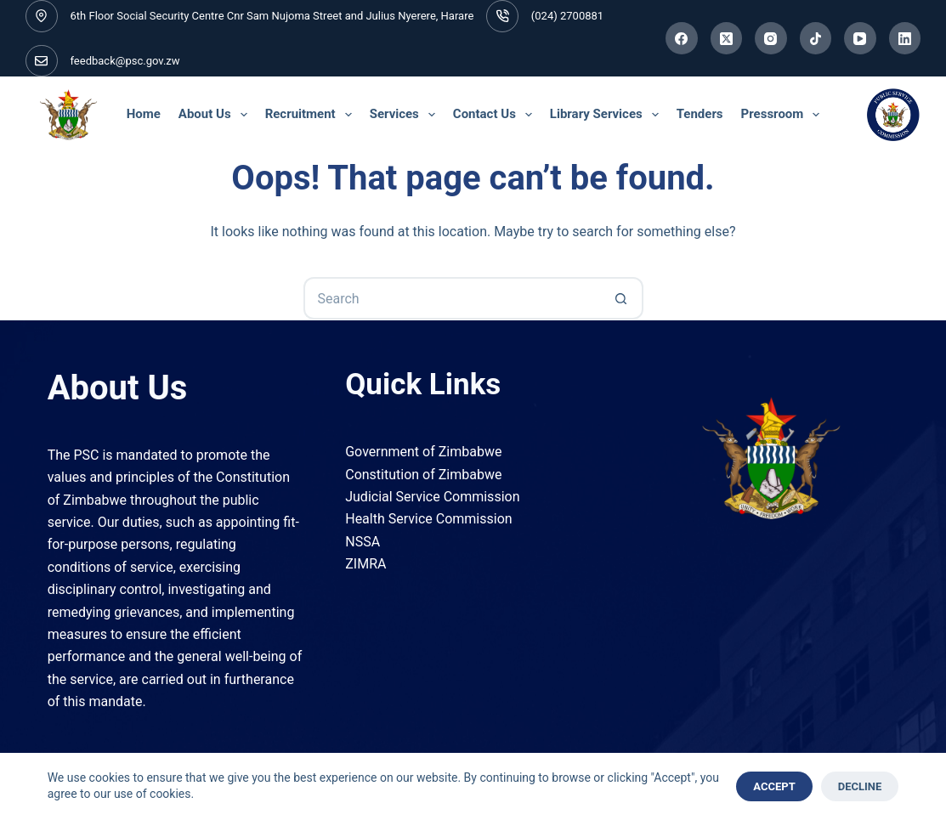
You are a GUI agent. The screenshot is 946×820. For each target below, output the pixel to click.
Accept (774, 786)
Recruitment (311, 115)
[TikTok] (816, 38)
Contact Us (495, 115)
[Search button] (622, 298)
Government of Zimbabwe (423, 452)
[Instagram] (771, 38)
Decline (860, 786)
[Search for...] (452, 298)
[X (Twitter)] (727, 38)
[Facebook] (682, 38)
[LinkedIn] (905, 38)
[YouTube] (860, 38)
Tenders (700, 114)
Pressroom (782, 115)
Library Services (606, 115)
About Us (215, 115)
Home (144, 114)
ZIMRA (365, 564)
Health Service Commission (428, 519)
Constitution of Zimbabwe (423, 475)
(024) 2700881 (567, 15)
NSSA (362, 542)
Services (405, 115)
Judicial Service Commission (432, 497)
